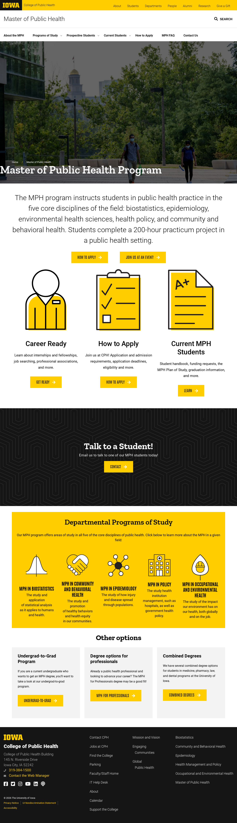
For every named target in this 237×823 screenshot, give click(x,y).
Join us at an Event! (143, 257)
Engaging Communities (143, 749)
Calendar (96, 800)
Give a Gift (223, 6)
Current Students (115, 35)
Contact (118, 466)
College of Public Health (39, 5)
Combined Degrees (185, 695)
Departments (153, 6)
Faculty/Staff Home (104, 773)
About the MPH (14, 35)
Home (15, 162)
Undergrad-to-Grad (40, 700)
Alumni (187, 6)
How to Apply (144, 35)
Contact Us (190, 35)
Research (204, 6)
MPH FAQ (168, 35)
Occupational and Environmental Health (204, 773)
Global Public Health (143, 764)
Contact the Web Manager (26, 775)
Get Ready (46, 382)
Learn (191, 390)
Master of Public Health (34, 18)
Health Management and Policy (198, 764)
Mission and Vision (146, 737)
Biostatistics (184, 737)
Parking (95, 764)
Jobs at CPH (99, 746)
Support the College (104, 809)
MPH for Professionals (115, 695)
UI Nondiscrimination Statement (39, 803)
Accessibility (10, 808)
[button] (223, 18)
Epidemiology (185, 755)
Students (133, 6)
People (172, 6)
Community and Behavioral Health (201, 746)
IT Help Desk (99, 782)
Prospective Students (81, 35)
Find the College (101, 755)
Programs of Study (45, 35)
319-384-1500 (17, 770)
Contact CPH (99, 737)
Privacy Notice (11, 803)
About (117, 6)
